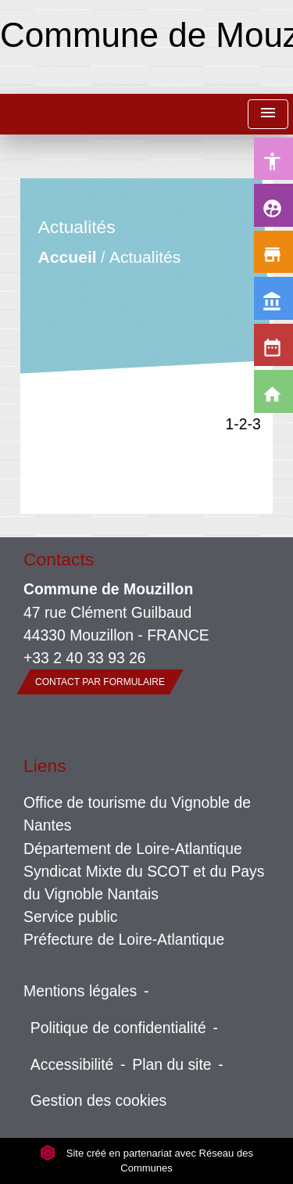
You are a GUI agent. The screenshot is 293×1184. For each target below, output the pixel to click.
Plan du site (171, 1064)
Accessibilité (72, 1064)
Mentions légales (80, 990)
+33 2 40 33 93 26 (84, 657)
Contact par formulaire (100, 681)
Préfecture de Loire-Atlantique (123, 939)
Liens (44, 765)
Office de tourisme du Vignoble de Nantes (137, 814)
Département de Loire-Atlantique (132, 848)
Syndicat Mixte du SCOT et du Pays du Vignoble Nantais (143, 882)
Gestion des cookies (98, 1100)
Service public (70, 916)
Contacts (58, 559)
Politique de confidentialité (118, 1027)
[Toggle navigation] (268, 114)
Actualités (145, 257)
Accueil (67, 257)
